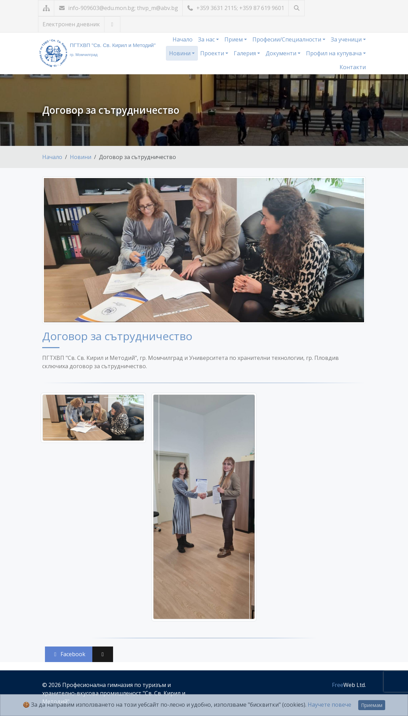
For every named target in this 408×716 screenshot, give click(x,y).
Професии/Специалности (287, 39)
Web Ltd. (349, 685)
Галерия (245, 53)
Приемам (371, 705)
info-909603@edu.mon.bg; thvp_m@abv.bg (118, 8)
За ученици (347, 39)
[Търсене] (296, 8)
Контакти (353, 67)
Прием (234, 39)
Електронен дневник (71, 24)
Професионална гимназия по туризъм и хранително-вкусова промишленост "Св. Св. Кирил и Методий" (113, 693)
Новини (180, 53)
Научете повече (329, 704)
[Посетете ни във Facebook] (112, 24)
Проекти (212, 53)
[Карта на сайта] (46, 8)
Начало (183, 39)
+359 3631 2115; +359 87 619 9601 (235, 8)
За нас (207, 39)
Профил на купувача (334, 53)
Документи (282, 53)
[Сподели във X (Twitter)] (102, 654)
